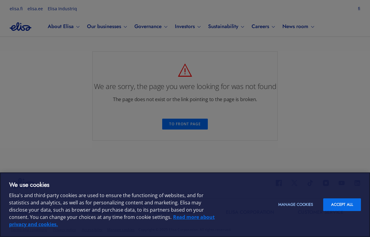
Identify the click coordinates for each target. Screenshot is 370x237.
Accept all (342, 204)
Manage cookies (295, 204)
